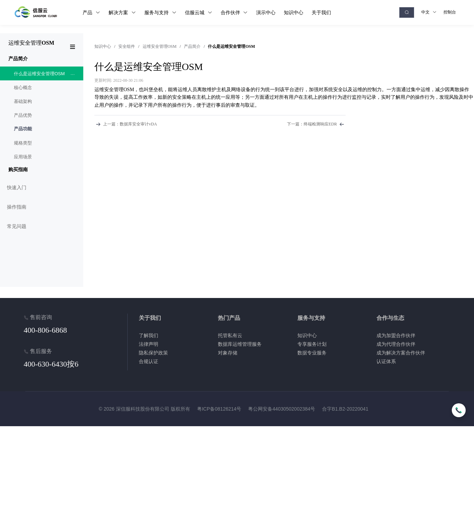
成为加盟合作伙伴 (395, 335)
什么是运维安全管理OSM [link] (231, 46)
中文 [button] (429, 12)
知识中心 (102, 46)
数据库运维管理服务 (240, 344)
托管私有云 (230, 335)
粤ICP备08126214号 (219, 409)
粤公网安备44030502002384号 (281, 409)
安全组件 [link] (126, 46)
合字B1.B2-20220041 (345, 409)
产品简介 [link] (192, 46)
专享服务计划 (312, 344)
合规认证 (148, 361)
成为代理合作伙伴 (395, 344)
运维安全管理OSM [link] (160, 46)
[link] (102, 46)
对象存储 (227, 353)
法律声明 (148, 344)
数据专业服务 (312, 353)
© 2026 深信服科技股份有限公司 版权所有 (144, 409)
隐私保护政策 (153, 353)
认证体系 (386, 361)
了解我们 (148, 335)
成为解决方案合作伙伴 (400, 353)
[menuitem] (41, 108)
